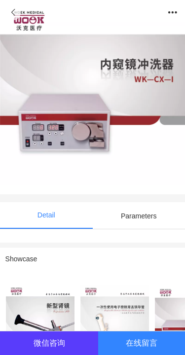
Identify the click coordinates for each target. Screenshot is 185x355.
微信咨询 (49, 342)
